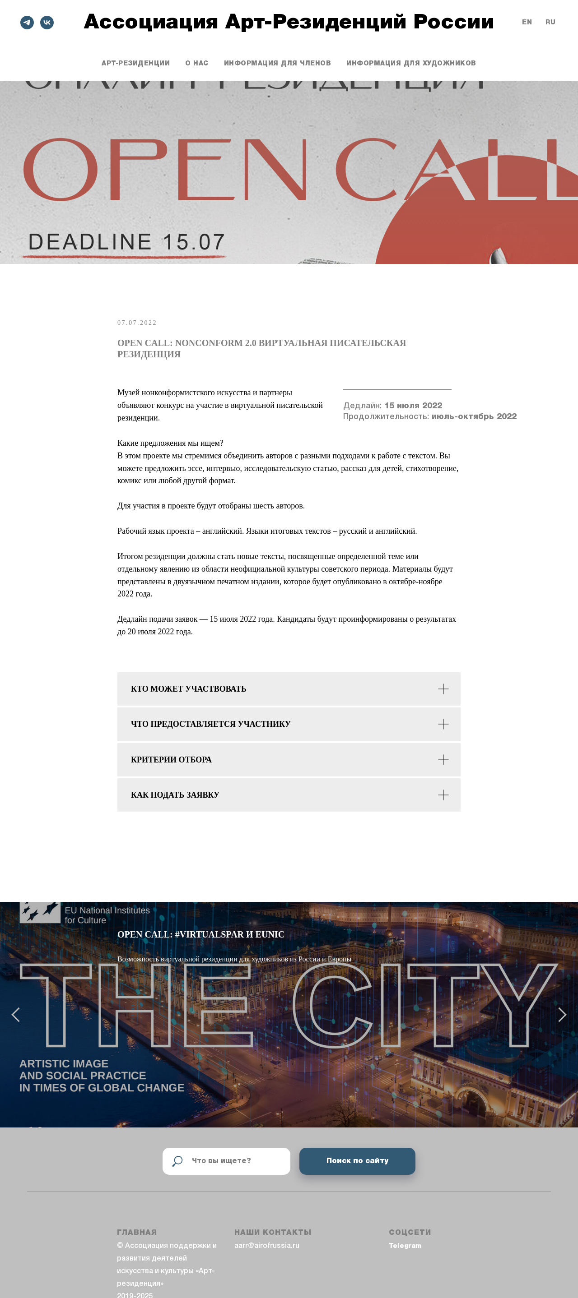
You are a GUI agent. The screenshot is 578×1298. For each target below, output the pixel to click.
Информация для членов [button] (277, 63)
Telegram (405, 1246)
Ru (550, 22)
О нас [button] (197, 63)
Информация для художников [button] (411, 63)
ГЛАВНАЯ (137, 1233)
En (527, 22)
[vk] (47, 22)
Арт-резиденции (136, 63)
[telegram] (27, 22)
